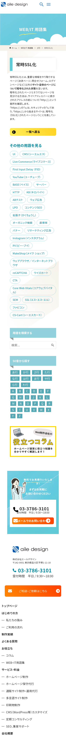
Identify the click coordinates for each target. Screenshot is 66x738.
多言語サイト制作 (17, 637)
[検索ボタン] (54, 4)
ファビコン (12, 262)
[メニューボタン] (61, 4)
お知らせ (7, 680)
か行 (19, 319)
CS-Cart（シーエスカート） (39, 262)
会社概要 (7, 673)
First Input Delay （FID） (20, 155)
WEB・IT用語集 (15, 602)
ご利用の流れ (14, 567)
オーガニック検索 (16, 193)
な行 (51, 319)
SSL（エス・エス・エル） (30, 254)
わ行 (51, 325)
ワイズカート (34, 239)
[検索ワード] (33, 292)
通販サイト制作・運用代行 (22, 630)
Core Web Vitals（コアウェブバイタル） (28, 247)
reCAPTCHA (13, 239)
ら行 (40, 325)
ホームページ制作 (17, 616)
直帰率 (37, 193)
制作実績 (7, 574)
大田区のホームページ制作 (18, 694)
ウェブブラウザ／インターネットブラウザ (28, 231)
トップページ (9, 545)
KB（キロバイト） (46, 170)
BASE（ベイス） (49, 163)
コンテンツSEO (14, 186)
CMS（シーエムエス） (27, 140)
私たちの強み (14, 559)
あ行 (8, 319)
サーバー (11, 170)
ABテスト (11, 178)
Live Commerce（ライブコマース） (25, 147)
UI (7, 140)
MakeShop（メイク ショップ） (22, 224)
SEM (8, 254)
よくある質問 (9, 581)
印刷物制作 (13, 645)
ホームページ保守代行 (20, 623)
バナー (51, 193)
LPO (45, 178)
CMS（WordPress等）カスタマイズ (26, 652)
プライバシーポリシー (15, 708)
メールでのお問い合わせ (33, 460)
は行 (8, 325)
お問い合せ (8, 701)
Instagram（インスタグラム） (22, 208)
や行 (30, 325)
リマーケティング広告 (18, 201)
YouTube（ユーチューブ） (20, 163)
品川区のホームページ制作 (18, 687)
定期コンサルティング (19, 659)
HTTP (26, 170)
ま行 (19, 325)
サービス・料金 (11, 609)
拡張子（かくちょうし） (42, 186)
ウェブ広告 (29, 178)
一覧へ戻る (33, 118)
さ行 (30, 319)
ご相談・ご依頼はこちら (33, 530)
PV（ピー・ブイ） (14, 216)
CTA (51, 239)
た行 (40, 319)
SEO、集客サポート (17, 666)
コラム (10, 595)
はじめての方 (10, 552)
